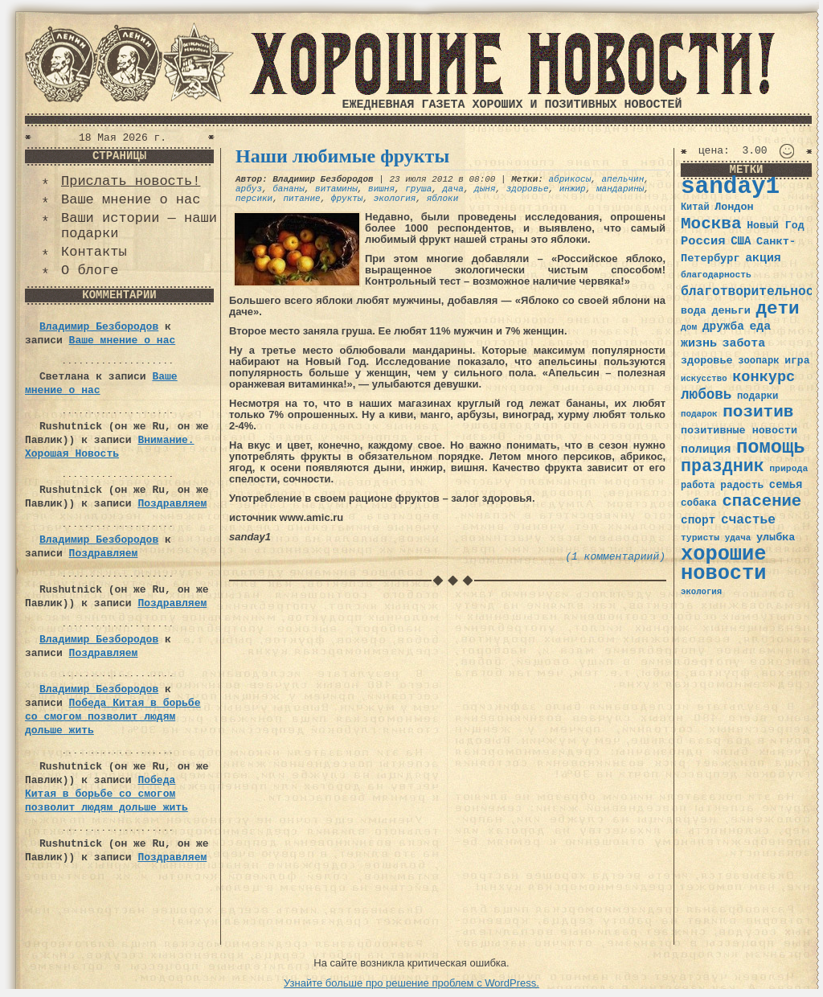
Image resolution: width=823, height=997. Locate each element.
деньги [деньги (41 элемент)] (730, 311)
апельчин (623, 179)
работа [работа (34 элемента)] (698, 485)
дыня (484, 189)
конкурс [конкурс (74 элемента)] (763, 377)
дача (452, 189)
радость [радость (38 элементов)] (742, 485)
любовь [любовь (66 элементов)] (706, 395)
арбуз (248, 189)
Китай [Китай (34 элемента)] (695, 207)
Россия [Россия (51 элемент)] (703, 241)
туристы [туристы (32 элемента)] (700, 537)
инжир (572, 189)
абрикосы (569, 179)
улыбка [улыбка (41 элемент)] (775, 537)
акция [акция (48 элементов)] (763, 258)
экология (395, 198)
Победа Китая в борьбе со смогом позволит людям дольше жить (112, 716)
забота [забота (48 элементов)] (744, 343)
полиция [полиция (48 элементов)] (706, 449)
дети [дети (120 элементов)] (777, 308)
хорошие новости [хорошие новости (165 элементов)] (724, 564)
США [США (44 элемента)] (741, 241)
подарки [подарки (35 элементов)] (757, 396)
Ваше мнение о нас (130, 199)
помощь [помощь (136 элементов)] (770, 447)
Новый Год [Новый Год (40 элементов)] (775, 226)
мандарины (620, 189)
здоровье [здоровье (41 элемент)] (707, 361)
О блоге (89, 270)
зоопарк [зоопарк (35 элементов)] (758, 361)
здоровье (527, 189)
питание (301, 198)
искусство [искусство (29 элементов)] (704, 379)
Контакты (94, 252)
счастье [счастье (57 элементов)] (748, 519)
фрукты (347, 198)
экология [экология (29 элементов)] (701, 592)
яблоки (443, 198)
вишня (381, 189)
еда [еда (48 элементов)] (760, 326)
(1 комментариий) (615, 557)
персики (253, 198)
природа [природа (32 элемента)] (788, 468)
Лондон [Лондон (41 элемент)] (733, 207)
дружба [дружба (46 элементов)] (723, 326)
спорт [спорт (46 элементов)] (698, 520)
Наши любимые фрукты (342, 156)
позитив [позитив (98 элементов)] (758, 412)
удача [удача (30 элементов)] (738, 538)
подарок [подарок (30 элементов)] (699, 414)
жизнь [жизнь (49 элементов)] (699, 343)
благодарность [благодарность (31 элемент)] (716, 275)
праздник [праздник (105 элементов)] (722, 466)
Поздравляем (172, 504)
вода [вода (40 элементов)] (693, 311)
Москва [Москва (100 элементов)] (711, 224)
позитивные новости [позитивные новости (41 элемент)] (739, 431)
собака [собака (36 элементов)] (699, 503)
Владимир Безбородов (98, 327)
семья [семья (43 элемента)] (786, 484)
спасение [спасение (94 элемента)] (761, 501)
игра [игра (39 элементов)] (796, 361)
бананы (288, 189)
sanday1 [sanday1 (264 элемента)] (730, 187)
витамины (336, 189)
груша (418, 189)
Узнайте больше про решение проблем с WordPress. (411, 983)
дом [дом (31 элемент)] (689, 327)
